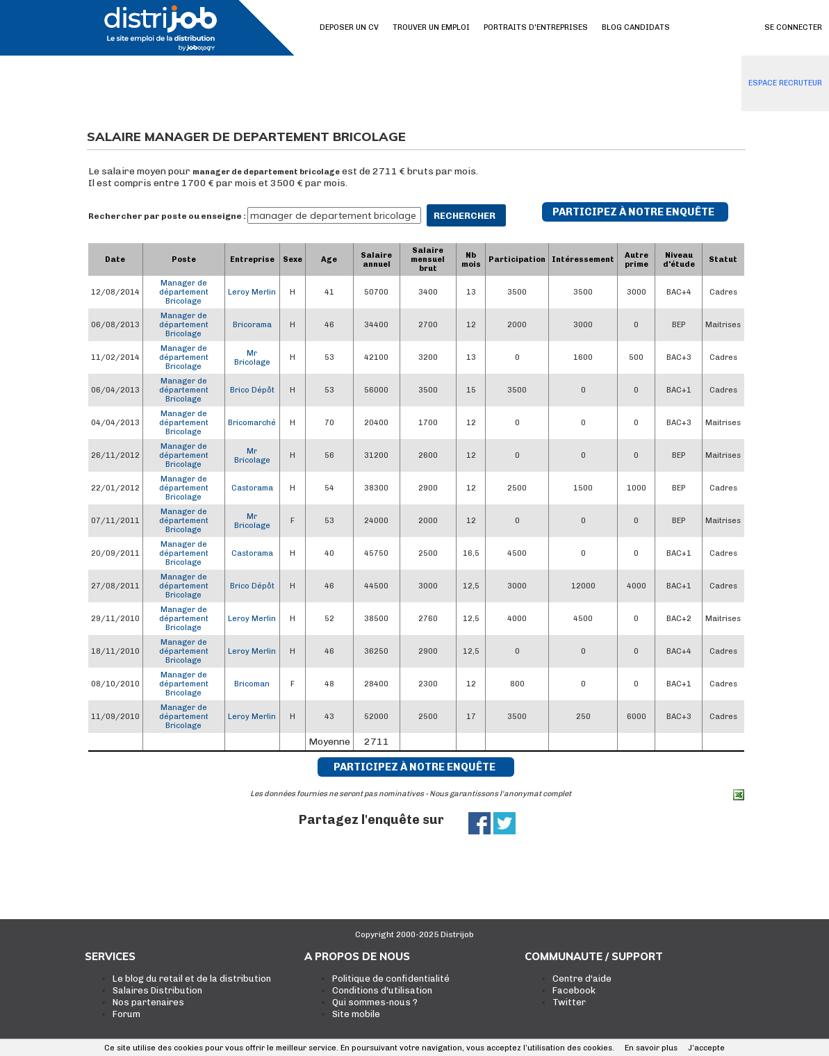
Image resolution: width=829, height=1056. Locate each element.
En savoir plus (651, 1048)
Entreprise (252, 259)
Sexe (292, 259)
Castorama (252, 488)
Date (115, 259)
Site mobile (356, 1014)
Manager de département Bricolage (183, 292)
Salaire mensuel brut (428, 259)
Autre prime (636, 260)
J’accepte (706, 1048)
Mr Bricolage (252, 358)
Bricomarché (252, 422)
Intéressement (583, 259)
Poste (184, 259)
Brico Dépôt (252, 390)
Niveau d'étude (679, 260)
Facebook (574, 990)
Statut (723, 259)
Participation (517, 259)
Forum (126, 1014)
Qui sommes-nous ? (375, 1002)
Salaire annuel (376, 260)
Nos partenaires (148, 1002)
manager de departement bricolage (266, 171)
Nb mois (471, 260)
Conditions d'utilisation (382, 990)
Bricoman (252, 683)
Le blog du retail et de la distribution (192, 978)
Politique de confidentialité (391, 978)
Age (329, 259)
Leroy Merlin (252, 292)
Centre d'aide (582, 978)
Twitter (569, 1002)
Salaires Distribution (157, 990)
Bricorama (252, 324)
